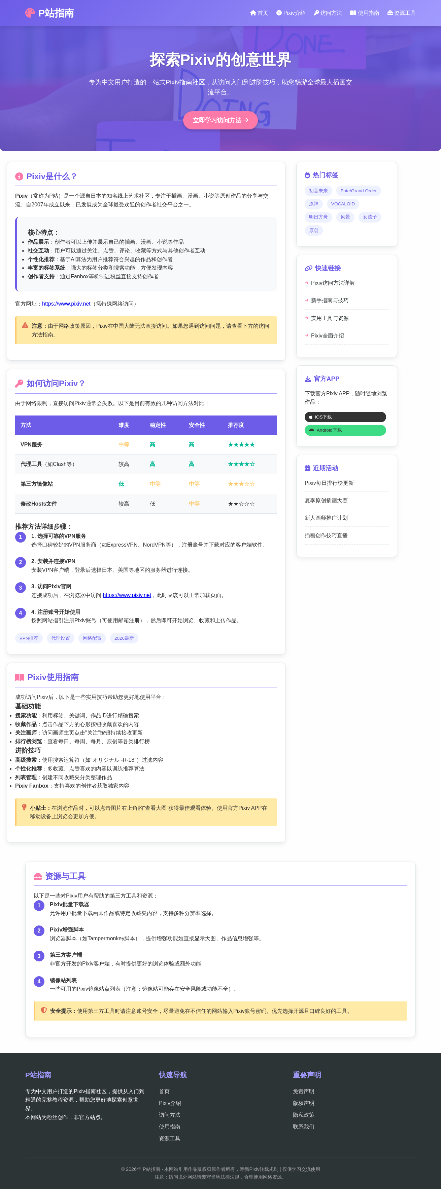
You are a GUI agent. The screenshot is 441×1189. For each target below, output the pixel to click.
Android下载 (325, 430)
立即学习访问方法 (220, 120)
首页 (259, 13)
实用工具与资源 (327, 318)
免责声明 (303, 1091)
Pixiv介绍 (290, 13)
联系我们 (303, 1126)
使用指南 (364, 13)
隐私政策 (303, 1115)
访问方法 (328, 13)
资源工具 (401, 13)
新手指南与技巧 (327, 300)
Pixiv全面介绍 (324, 336)
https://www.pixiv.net (66, 304)
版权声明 (303, 1103)
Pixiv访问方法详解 (330, 283)
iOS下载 (320, 417)
